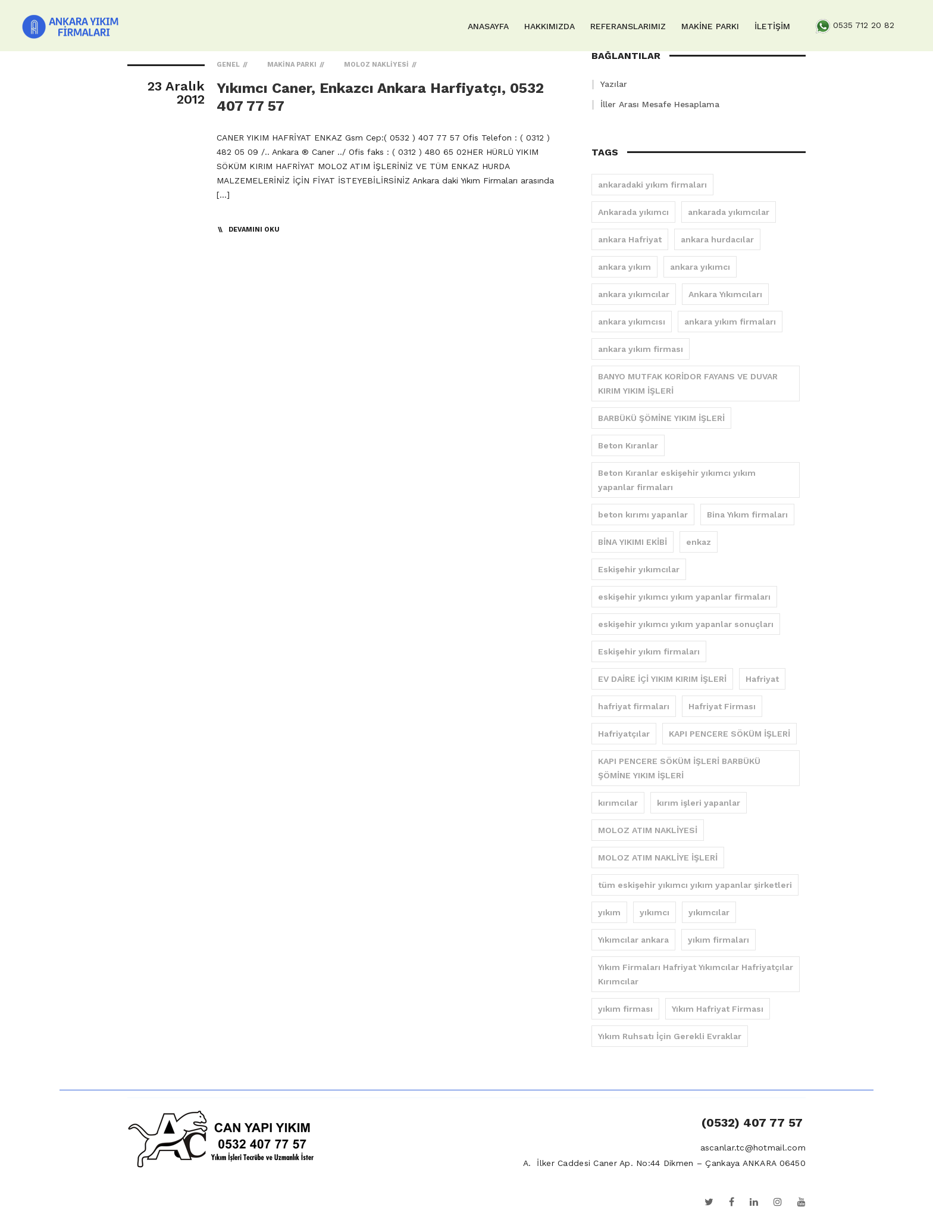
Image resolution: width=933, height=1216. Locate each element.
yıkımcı (654, 912)
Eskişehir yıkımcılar (639, 569)
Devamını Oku (254, 229)
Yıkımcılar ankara (633, 939)
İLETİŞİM (772, 26)
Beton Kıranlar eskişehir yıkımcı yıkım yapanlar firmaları (677, 480)
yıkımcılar (709, 912)
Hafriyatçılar (624, 733)
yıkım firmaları (718, 939)
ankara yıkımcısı (631, 321)
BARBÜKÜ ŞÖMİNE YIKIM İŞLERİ (661, 418)
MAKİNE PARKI (710, 26)
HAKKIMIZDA (549, 26)
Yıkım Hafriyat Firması (717, 1009)
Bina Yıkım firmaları (747, 514)
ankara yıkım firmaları (730, 321)
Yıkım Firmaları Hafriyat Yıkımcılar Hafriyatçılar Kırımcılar (695, 974)
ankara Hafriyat (630, 239)
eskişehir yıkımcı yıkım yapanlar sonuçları (686, 624)
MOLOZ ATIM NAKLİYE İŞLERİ (658, 857)
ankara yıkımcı (700, 267)
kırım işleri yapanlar (698, 802)
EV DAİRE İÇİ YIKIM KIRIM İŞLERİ (662, 679)
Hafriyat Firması (722, 706)
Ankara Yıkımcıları (725, 294)
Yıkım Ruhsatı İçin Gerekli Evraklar (669, 1036)
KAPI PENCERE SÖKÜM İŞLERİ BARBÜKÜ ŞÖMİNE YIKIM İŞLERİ (679, 768)
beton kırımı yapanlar (643, 514)
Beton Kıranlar (628, 445)
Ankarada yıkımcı (633, 212)
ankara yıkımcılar (633, 294)
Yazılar (613, 84)
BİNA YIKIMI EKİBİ (632, 542)
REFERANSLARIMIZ (628, 26)
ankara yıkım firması (640, 349)
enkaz (698, 542)
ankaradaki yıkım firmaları (652, 184)
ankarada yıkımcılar (728, 212)
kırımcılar (618, 802)
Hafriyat (762, 679)
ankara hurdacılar (717, 239)
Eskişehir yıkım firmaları (649, 651)
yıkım (609, 912)
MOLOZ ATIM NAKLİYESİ (647, 830)
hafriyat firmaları (633, 706)
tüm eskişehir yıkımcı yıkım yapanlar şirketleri (695, 885)
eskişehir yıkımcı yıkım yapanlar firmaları (684, 596)
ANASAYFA (488, 26)
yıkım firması (625, 1009)
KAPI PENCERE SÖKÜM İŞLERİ (729, 733)
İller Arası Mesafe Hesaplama (659, 104)
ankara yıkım (624, 267)
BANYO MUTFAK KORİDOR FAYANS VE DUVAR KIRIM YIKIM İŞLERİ (688, 383)
